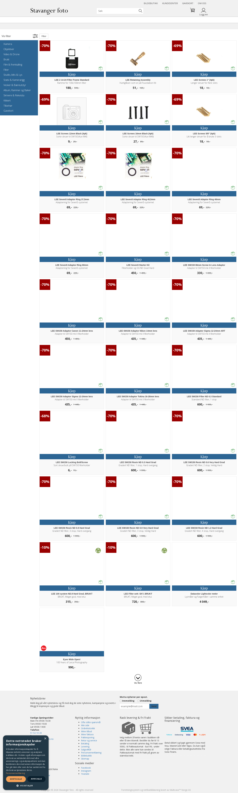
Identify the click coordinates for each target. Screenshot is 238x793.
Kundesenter (170, 3)
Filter (6, 69)
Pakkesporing (87, 737)
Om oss (202, 3)
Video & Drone (11, 54)
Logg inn (203, 14)
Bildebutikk (151, 3)
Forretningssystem (130, 789)
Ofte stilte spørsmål (90, 722)
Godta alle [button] (16, 779)
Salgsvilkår (86, 749)
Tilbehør (7, 105)
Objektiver (8, 49)
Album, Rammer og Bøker (17, 90)
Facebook (86, 767)
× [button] (45, 739)
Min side (85, 725)
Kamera (7, 44)
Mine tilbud (86, 731)
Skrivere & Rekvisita (13, 95)
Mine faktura (87, 734)
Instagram (86, 770)
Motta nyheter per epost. (134, 697)
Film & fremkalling (12, 64)
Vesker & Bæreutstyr (14, 85)
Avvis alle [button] (36, 779)
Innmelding (128, 700)
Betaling (85, 743)
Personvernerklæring (91, 752)
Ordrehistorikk (88, 728)
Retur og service (89, 740)
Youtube (85, 773)
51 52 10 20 (36, 732)
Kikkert (7, 100)
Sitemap (85, 758)
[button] (26, 785)
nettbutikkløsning (151, 789)
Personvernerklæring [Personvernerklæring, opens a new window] (15, 773)
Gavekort (187, 3)
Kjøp (71, 74)
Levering (85, 746)
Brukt (6, 59)
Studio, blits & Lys (12, 74)
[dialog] (26, 762)
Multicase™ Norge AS (180, 789)
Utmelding (145, 700)
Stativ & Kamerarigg (14, 80)
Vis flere (138, 682)
